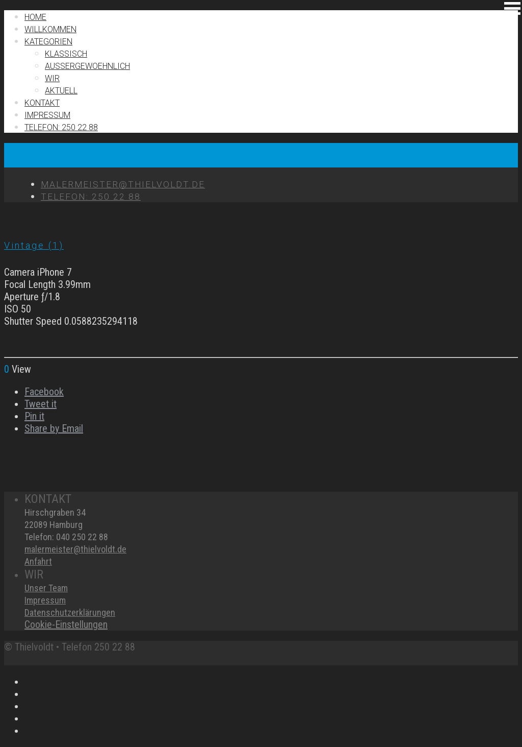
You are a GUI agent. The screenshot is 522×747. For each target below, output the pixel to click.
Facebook (44, 391)
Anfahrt (38, 561)
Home (35, 17)
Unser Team (46, 588)
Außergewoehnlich (87, 66)
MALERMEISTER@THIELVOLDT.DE (123, 184)
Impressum (45, 600)
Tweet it (40, 404)
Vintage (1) (34, 245)
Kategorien (48, 41)
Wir (52, 78)
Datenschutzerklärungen (69, 612)
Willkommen (50, 29)
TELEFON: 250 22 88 (61, 127)
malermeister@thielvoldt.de (75, 549)
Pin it (34, 416)
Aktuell (61, 90)
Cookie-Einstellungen (66, 624)
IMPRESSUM (47, 115)
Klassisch (66, 54)
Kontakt (42, 103)
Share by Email (53, 428)
